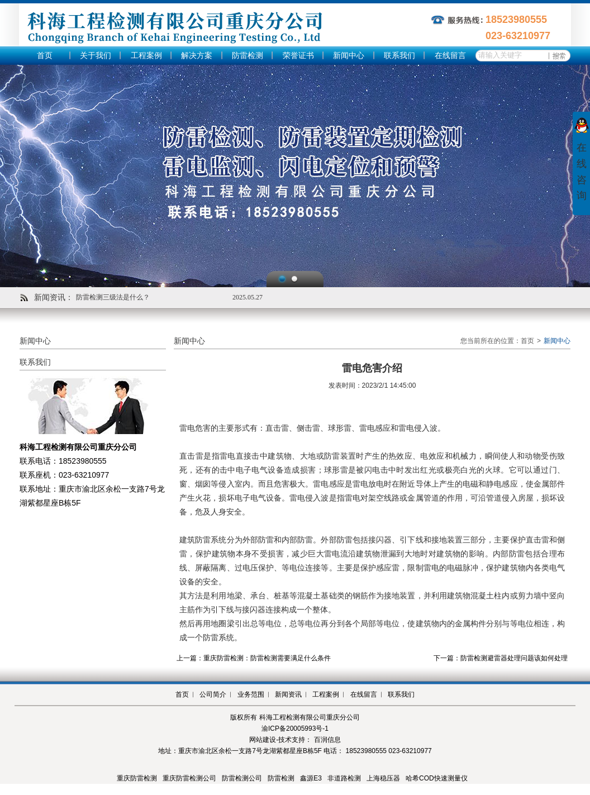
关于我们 (95, 55)
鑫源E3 (311, 778)
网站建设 (262, 740)
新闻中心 (348, 55)
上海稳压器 (383, 778)
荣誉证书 (298, 55)
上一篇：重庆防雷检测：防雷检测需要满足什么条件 (254, 658)
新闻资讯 (288, 694)
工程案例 (146, 55)
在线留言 (450, 55)
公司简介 (212, 694)
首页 (45, 55)
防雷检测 (247, 55)
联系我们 (399, 55)
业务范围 (250, 694)
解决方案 (196, 55)
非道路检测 (344, 778)
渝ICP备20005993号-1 (295, 728)
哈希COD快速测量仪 (437, 778)
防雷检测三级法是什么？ (113, 297)
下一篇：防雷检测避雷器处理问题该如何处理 (501, 658)
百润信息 (327, 740)
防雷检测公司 (242, 778)
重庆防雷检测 (137, 778)
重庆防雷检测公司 (189, 778)
